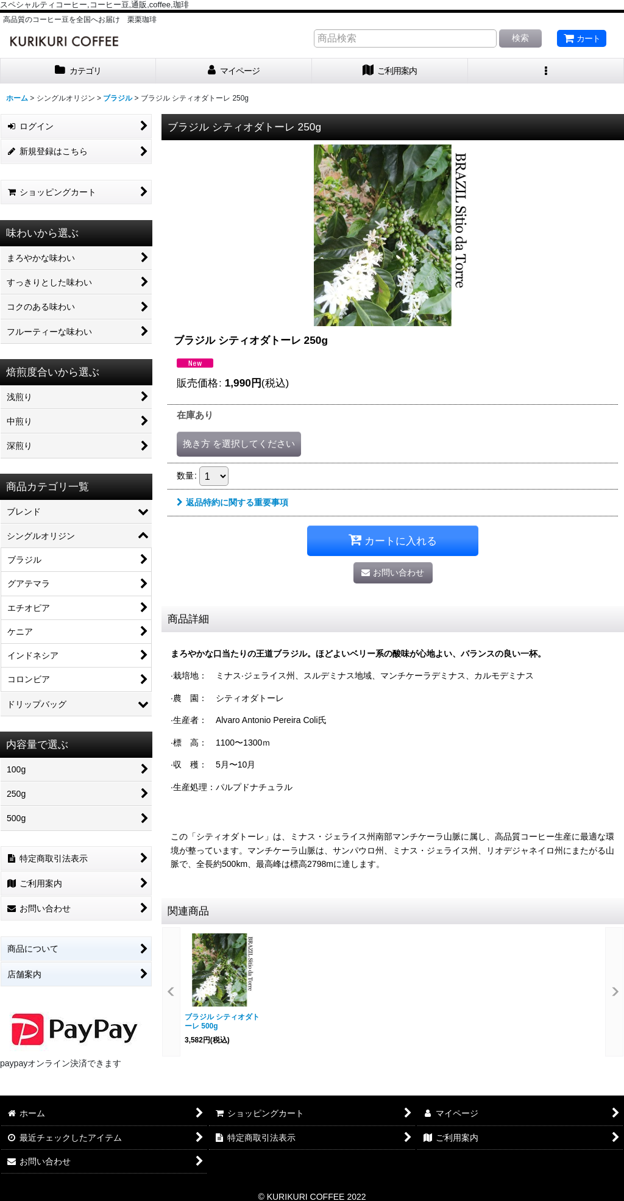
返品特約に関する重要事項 (232, 502)
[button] (546, 71)
